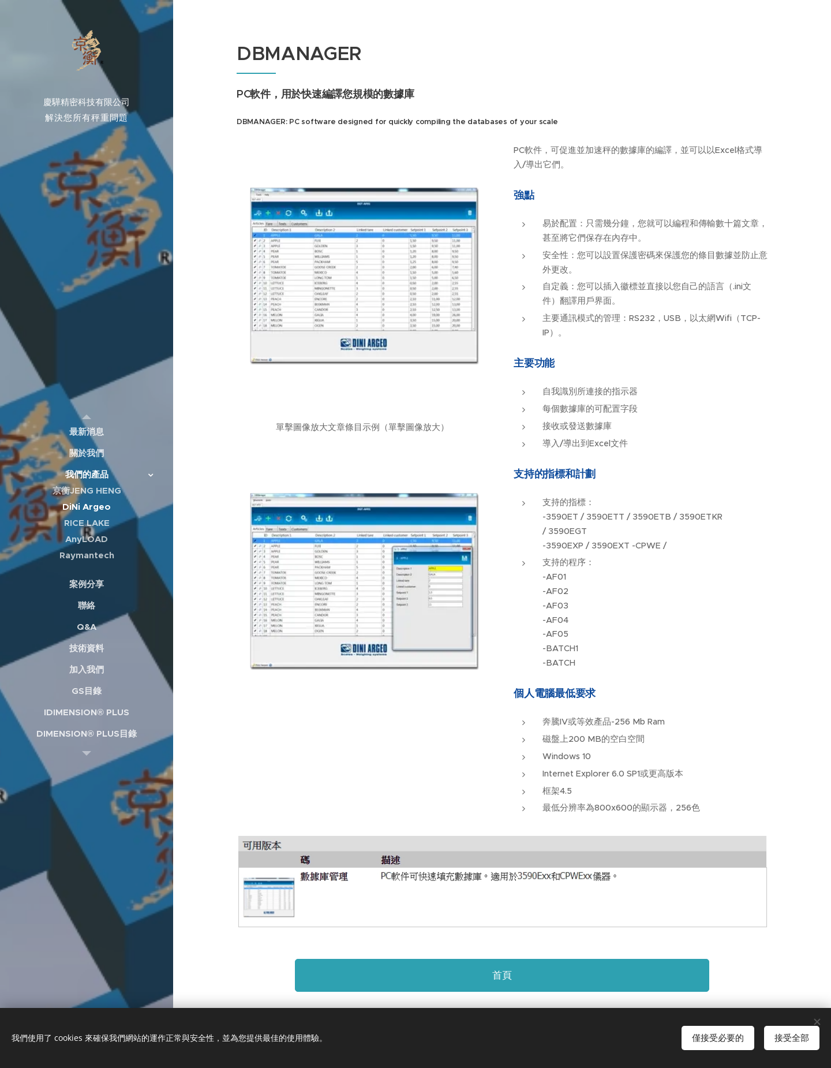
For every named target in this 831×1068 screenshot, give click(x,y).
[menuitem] (86, 431)
